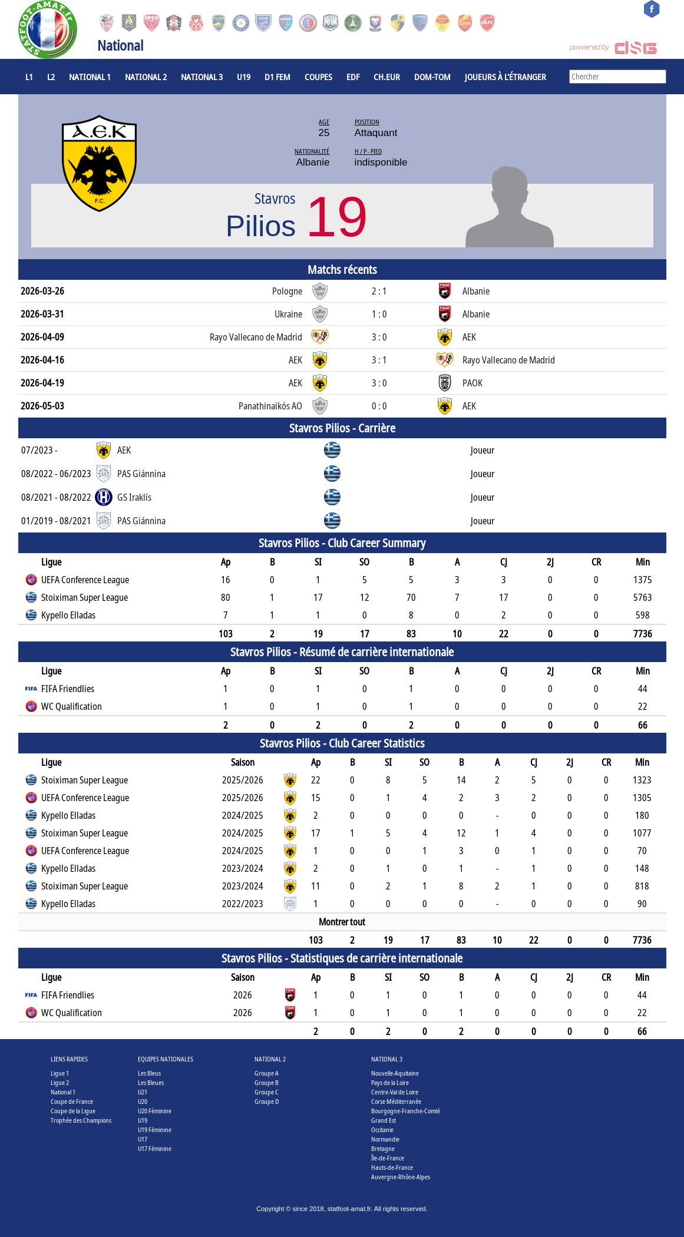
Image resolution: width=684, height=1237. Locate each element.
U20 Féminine (154, 1110)
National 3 (202, 76)
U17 (142, 1139)
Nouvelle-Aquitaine (395, 1073)
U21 (142, 1091)
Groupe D (267, 1101)
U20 (142, 1101)
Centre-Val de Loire (394, 1091)
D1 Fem (277, 76)
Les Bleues (151, 1082)
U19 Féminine (154, 1129)
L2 (51, 76)
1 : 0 (379, 313)
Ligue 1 (60, 1073)
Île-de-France (387, 1157)
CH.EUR (387, 76)
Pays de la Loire (390, 1082)
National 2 (146, 76)
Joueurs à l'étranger (505, 76)
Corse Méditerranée (396, 1101)
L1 (29, 76)
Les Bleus (149, 1073)
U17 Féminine (154, 1148)
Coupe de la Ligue (73, 1110)
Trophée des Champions (81, 1120)
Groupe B (267, 1082)
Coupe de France (72, 1101)
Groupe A (267, 1073)
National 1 (90, 76)
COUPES (318, 76)
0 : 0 (379, 405)
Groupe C (267, 1091)
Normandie (385, 1139)
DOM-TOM (432, 76)
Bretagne (383, 1148)
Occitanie (382, 1129)
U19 (243, 76)
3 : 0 (379, 336)
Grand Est (383, 1120)
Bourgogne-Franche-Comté (405, 1110)
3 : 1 (379, 359)
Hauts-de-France (392, 1167)
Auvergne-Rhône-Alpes (400, 1176)
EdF (352, 76)
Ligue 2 (60, 1082)
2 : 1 (379, 291)
